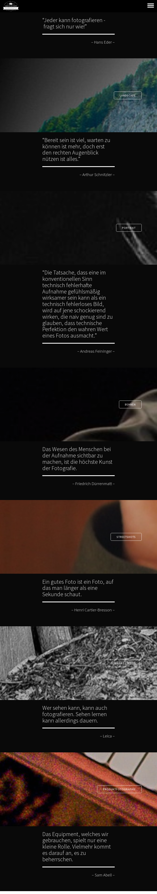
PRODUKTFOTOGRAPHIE (119, 789)
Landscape (128, 95)
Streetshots (126, 537)
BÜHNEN (130, 404)
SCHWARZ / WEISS (123, 663)
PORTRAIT (129, 228)
